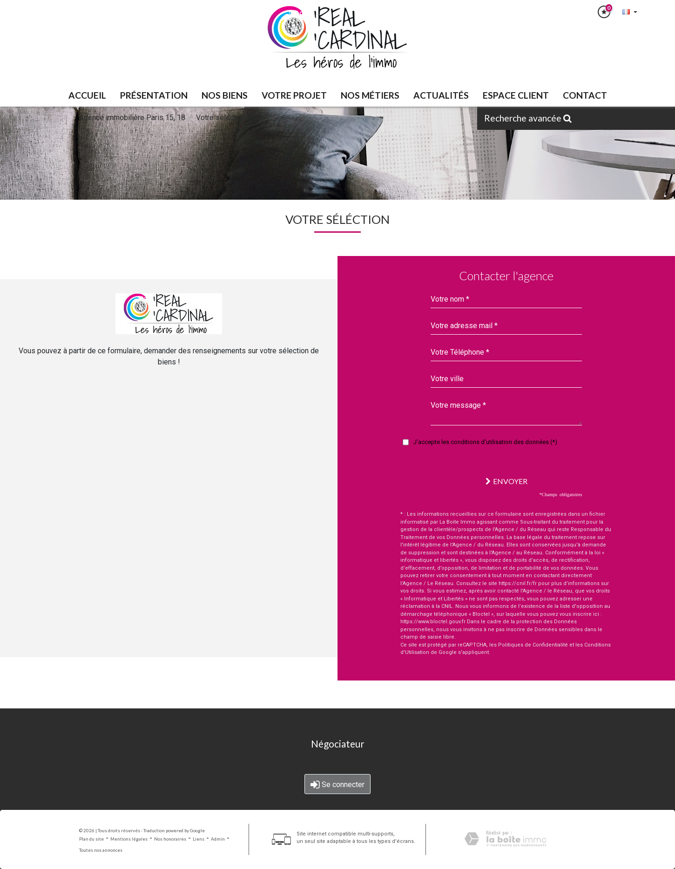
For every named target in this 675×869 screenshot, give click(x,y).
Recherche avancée (528, 118)
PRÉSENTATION (154, 95)
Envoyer (506, 481)
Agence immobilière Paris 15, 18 (132, 117)
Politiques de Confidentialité (533, 645)
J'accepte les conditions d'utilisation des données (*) (485, 441)
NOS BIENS (225, 95)
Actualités (441, 95)
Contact (585, 95)
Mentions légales (129, 839)
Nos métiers (370, 95)
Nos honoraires (170, 839)
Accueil (87, 95)
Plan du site (91, 839)
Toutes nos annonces (100, 850)
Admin (218, 839)
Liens (198, 839)
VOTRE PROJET (294, 95)
